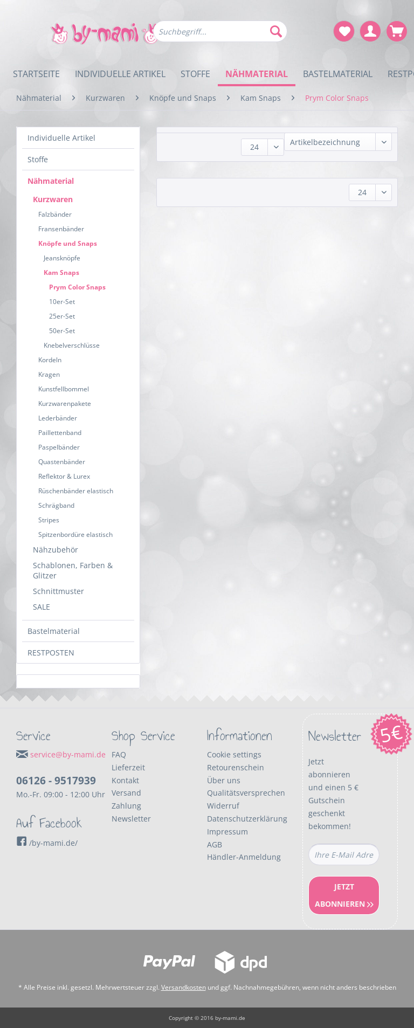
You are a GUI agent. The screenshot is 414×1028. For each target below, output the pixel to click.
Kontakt (125, 780)
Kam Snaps (61, 272)
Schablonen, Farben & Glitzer (73, 570)
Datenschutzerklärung (247, 818)
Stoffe (37, 159)
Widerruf (223, 806)
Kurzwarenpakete (64, 403)
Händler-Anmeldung (244, 857)
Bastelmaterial (53, 631)
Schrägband (56, 505)
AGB (214, 844)
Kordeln (49, 359)
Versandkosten (183, 987)
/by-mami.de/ (47, 843)
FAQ (119, 754)
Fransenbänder (61, 228)
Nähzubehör (55, 549)
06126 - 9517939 (56, 781)
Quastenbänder (61, 461)
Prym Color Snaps (77, 287)
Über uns (223, 780)
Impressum (227, 831)
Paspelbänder (59, 447)
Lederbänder (57, 418)
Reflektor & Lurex (64, 476)
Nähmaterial (50, 181)
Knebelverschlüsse (72, 345)
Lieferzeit (128, 767)
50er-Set (62, 330)
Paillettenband (59, 432)
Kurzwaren (53, 199)
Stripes (48, 520)
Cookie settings (234, 754)
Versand (126, 793)
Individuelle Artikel (61, 138)
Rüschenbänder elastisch (75, 490)
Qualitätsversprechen (246, 793)
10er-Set (62, 301)
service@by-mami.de (68, 754)
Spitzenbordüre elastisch (75, 534)
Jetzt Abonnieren (344, 895)
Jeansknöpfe (62, 258)
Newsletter (131, 818)
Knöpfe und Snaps (67, 243)
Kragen (49, 374)
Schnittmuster (58, 591)
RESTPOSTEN (50, 652)
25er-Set (62, 316)
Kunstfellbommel (63, 389)
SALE (41, 607)
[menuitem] (220, 36)
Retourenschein (235, 767)
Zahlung (126, 806)
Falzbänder (55, 214)
